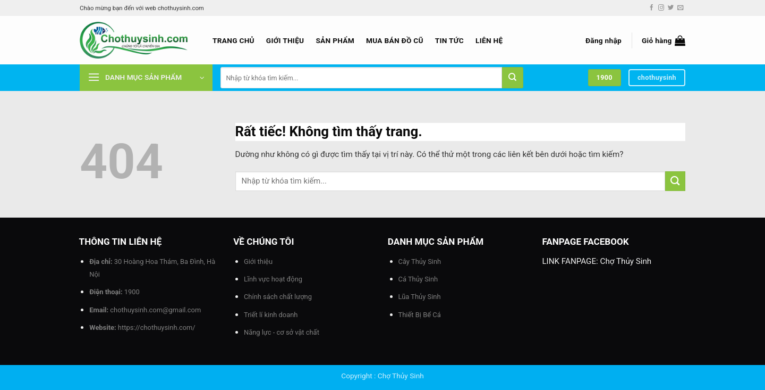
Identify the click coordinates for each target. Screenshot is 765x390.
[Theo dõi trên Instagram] (661, 8)
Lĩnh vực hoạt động (273, 279)
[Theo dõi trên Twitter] (671, 8)
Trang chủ (233, 40)
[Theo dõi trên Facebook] (651, 8)
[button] (603, 40)
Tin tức (449, 40)
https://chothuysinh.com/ (157, 327)
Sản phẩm (335, 40)
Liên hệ (489, 40)
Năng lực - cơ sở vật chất (281, 332)
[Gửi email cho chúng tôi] (680, 8)
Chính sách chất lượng (278, 297)
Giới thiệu (285, 40)
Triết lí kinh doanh (271, 315)
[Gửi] (512, 77)
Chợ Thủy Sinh (626, 261)
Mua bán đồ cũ (394, 40)
